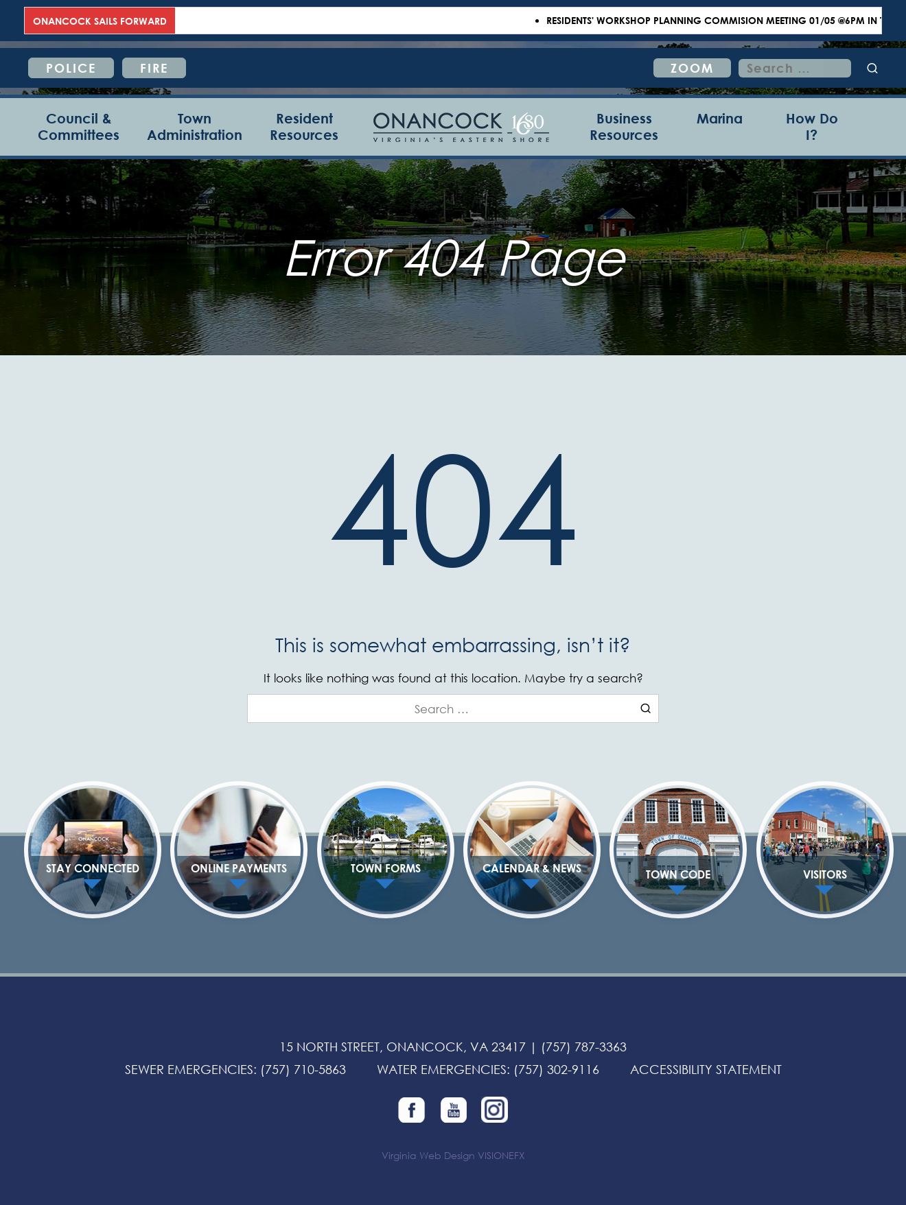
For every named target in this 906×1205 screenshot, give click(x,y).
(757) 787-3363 (584, 1046)
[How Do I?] (811, 127)
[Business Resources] (623, 127)
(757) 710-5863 (303, 1069)
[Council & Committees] (78, 127)
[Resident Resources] (304, 127)
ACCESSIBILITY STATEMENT (706, 1069)
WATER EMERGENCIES (442, 1069)
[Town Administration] (194, 127)
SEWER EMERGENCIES (189, 1069)
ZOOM (692, 67)
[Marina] (719, 127)
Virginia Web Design (428, 1155)
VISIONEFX (501, 1155)
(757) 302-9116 (556, 1069)
